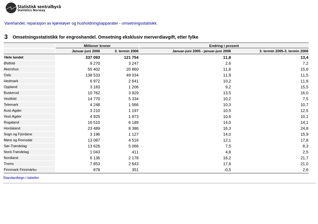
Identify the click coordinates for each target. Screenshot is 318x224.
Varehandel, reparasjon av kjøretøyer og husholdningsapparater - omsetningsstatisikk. (81, 23)
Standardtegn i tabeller (21, 178)
